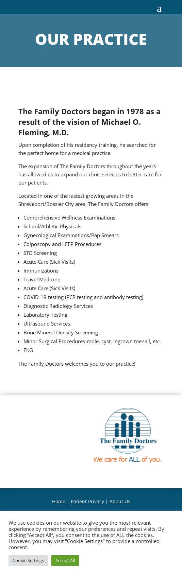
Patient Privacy (87, 501)
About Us (120, 501)
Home (58, 501)
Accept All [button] (65, 560)
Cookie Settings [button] (28, 560)
